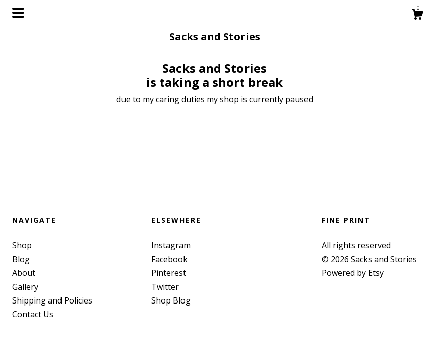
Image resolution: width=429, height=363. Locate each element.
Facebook (169, 259)
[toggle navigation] (18, 13)
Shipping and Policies (52, 300)
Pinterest (168, 272)
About (23, 272)
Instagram (171, 245)
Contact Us (32, 314)
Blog (21, 259)
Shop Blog (171, 300)
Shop (22, 245)
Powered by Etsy (353, 272)
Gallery (25, 286)
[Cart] (417, 15)
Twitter (165, 286)
